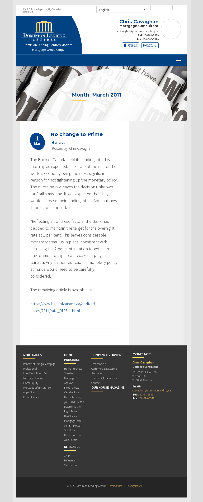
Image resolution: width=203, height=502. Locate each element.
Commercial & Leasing (104, 368)
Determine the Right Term (72, 409)
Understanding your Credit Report (74, 399)
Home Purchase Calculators (73, 437)
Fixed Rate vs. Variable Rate (71, 390)
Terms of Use (115, 486)
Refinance (72, 447)
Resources (96, 373)
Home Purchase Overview (73, 371)
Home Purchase (72, 357)
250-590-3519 (150, 39)
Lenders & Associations (104, 378)
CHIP (67, 455)
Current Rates (30, 397)
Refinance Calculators (70, 463)
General (58, 142)
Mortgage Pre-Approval (72, 380)
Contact (95, 383)
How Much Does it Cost (36, 373)
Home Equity (30, 383)
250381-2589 (151, 35)
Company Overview (106, 355)
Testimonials (98, 364)
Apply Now (29, 392)
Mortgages (32, 355)
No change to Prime (77, 134)
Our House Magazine (107, 387)
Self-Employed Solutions (72, 428)
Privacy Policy (134, 486)
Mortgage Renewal (33, 378)
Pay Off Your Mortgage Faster (73, 418)
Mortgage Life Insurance (37, 387)
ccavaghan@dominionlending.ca (138, 31)
